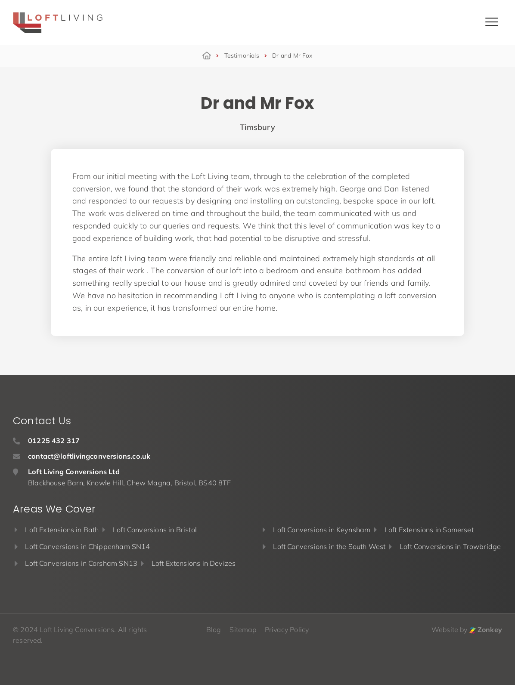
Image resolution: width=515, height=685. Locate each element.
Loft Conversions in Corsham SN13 (81, 563)
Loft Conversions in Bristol (155, 529)
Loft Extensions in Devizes (194, 563)
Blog (213, 629)
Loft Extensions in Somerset (429, 529)
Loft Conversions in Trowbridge (450, 546)
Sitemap (243, 629)
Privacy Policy (287, 629)
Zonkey (485, 629)
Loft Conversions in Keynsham (321, 529)
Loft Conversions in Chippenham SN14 (87, 546)
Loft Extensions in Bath (62, 529)
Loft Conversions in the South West (329, 546)
